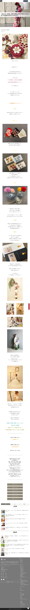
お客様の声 (21, 560)
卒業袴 (20, 588)
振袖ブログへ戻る (15, 484)
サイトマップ (21, 606)
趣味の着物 (25, 1)
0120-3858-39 (15, 446)
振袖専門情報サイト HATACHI (10, 581)
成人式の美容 (21, 582)
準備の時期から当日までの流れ (23, 580)
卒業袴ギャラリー (22, 590)
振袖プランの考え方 (22, 583)
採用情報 (21, 602)
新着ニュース (21, 561)
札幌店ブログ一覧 (14, 487)
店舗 (20, 592)
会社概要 (21, 601)
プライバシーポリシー (22, 605)
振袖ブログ (21, 562)
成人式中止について (22, 586)
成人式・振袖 (21, 564)
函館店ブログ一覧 (14, 490)
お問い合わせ (21, 603)
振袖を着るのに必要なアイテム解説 (24, 581)
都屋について (21, 558)
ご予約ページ (15, 439)
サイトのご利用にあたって (23, 604)
